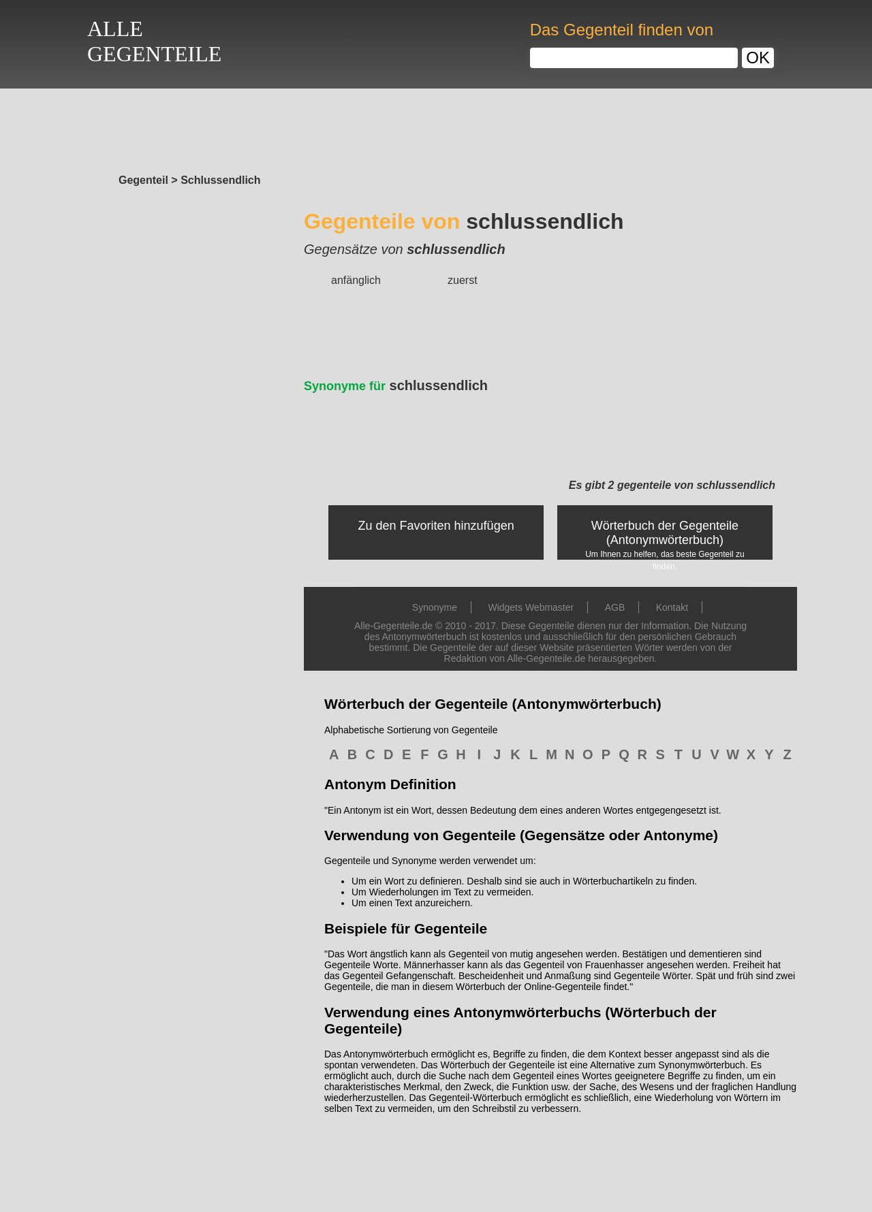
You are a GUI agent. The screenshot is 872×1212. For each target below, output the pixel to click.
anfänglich (356, 280)
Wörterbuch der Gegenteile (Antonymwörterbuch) (664, 533)
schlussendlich (396, 385)
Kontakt (672, 607)
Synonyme (434, 607)
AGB (615, 607)
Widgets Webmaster (531, 607)
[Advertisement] (436, 127)
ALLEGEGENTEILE (154, 41)
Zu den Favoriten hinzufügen (436, 525)
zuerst (463, 280)
